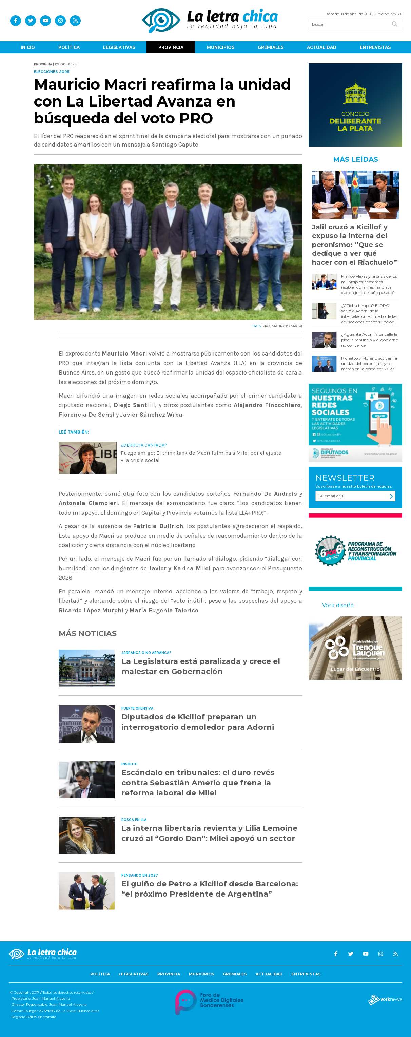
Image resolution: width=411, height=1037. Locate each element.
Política (69, 47)
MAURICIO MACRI (287, 326)
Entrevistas (375, 47)
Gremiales (270, 47)
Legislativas (119, 47)
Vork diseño (338, 605)
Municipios (220, 47)
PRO (266, 326)
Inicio (28, 47)
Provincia (170, 47)
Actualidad (321, 47)
